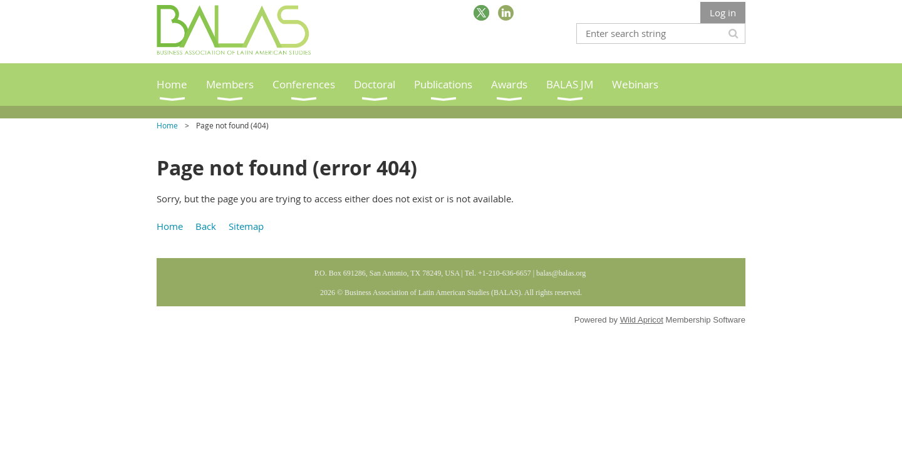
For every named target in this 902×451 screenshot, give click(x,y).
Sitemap (246, 226)
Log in (723, 12)
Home (167, 125)
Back (205, 226)
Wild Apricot (641, 319)
